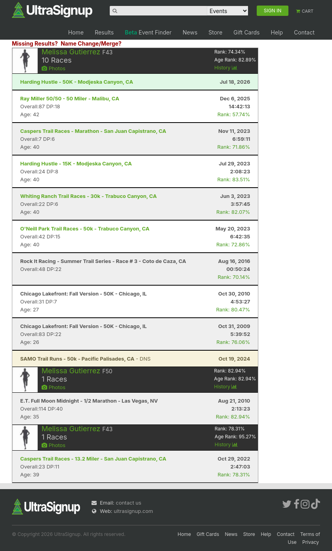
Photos (53, 68)
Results (104, 32)
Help (277, 32)
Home (76, 32)
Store (215, 32)
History (225, 68)
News (190, 32)
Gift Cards (246, 32)
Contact (304, 32)
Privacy (310, 542)
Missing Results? (35, 43)
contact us (128, 502)
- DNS (85, 358)
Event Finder (148, 32)
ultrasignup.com (133, 511)
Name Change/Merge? (91, 43)
